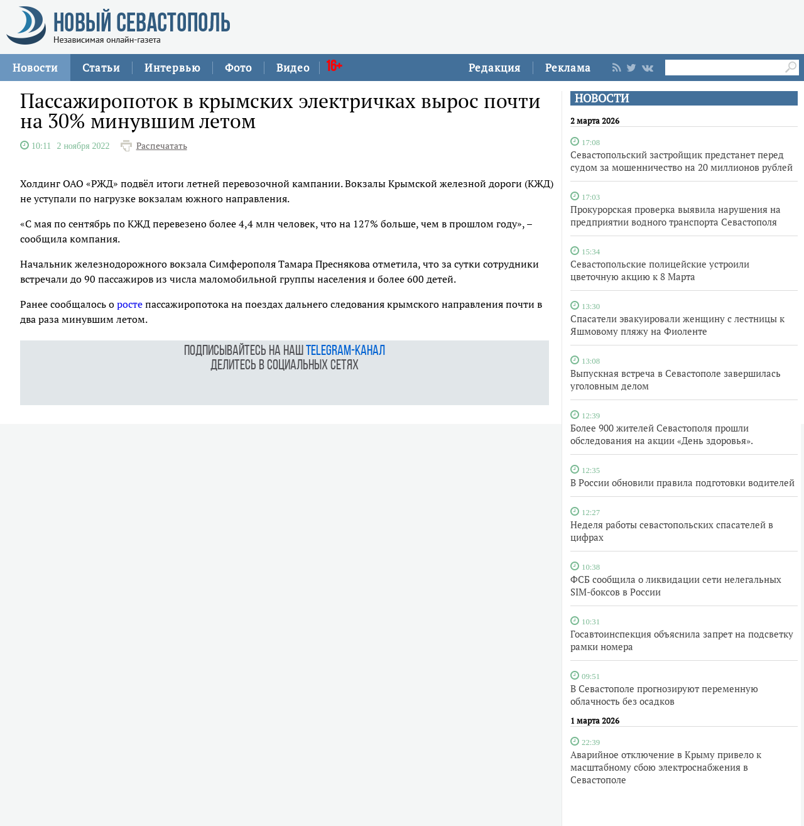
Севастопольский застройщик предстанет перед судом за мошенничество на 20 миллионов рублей (681, 160)
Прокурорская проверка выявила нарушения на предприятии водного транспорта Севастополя (675, 215)
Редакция (495, 67)
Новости (35, 67)
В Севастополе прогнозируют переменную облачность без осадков (664, 694)
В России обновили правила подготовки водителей (682, 482)
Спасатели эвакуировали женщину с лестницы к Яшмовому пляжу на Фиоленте (677, 324)
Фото (238, 67)
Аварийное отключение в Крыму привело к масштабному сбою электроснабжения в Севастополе (665, 767)
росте (130, 304)
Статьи (101, 67)
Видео (293, 67)
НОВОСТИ (602, 98)
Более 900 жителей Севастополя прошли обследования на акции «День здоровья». (661, 434)
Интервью (172, 67)
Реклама (568, 67)
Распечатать (161, 145)
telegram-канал (345, 351)
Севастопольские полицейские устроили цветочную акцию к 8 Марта (659, 270)
